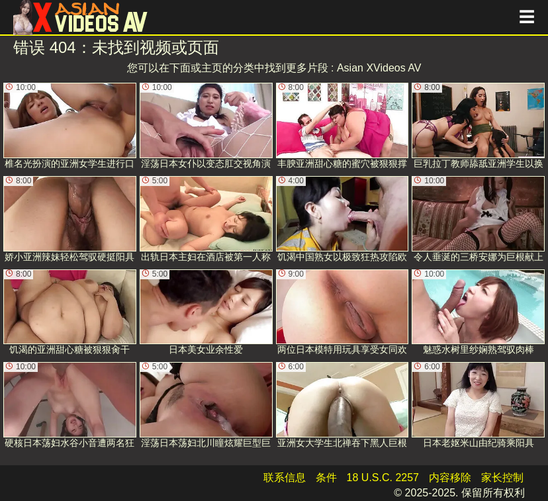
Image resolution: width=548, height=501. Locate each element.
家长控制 (502, 477)
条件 (326, 477)
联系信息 (284, 477)
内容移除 (450, 477)
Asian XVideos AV (379, 67)
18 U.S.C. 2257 (383, 477)
